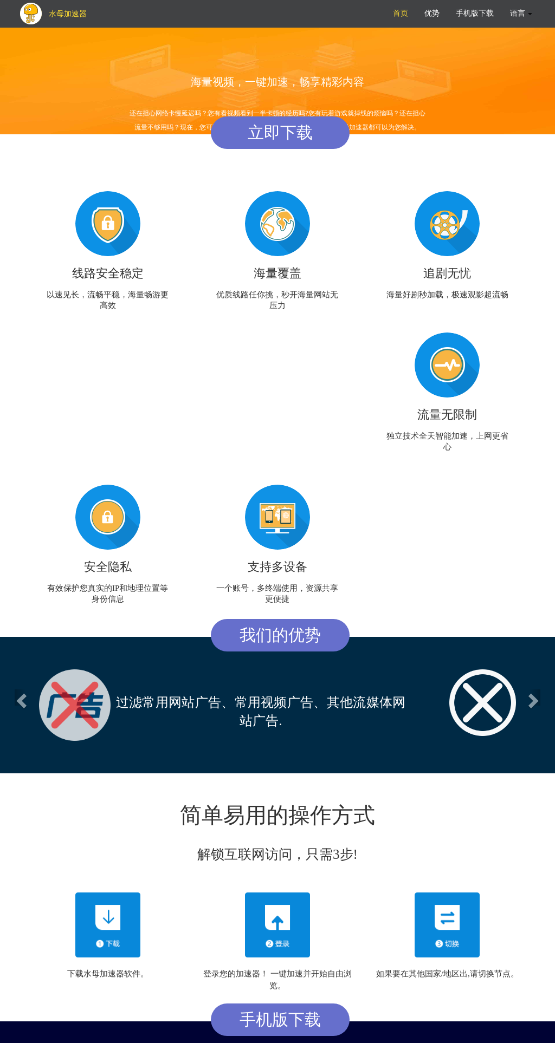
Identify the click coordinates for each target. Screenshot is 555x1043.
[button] (20, 697)
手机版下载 (475, 13)
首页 (400, 13)
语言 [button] (521, 13)
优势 (432, 13)
